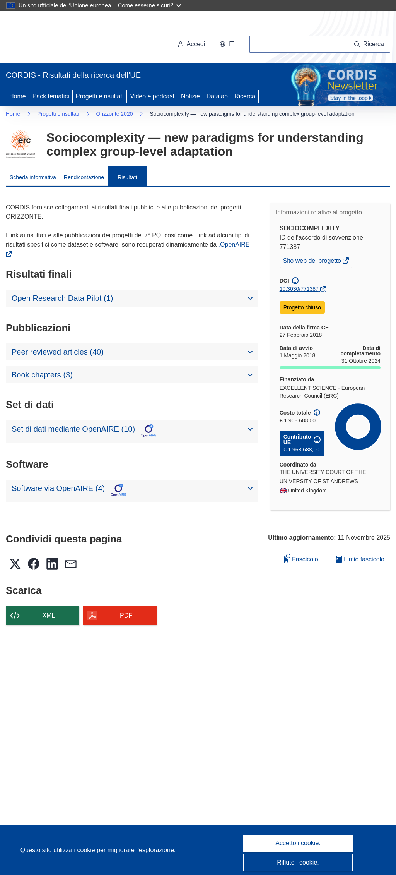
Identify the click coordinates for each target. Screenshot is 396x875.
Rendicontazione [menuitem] (84, 177)
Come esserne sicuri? (149, 5)
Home (17, 96)
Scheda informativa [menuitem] (33, 177)
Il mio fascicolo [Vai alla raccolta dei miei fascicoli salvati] (360, 559)
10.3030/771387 (299, 289)
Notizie (190, 96)
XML (49, 615)
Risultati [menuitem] (127, 177)
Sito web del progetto (313, 262)
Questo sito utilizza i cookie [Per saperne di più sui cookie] (58, 850)
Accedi (191, 44)
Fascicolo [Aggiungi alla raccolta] (301, 558)
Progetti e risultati (100, 96)
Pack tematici (50, 96)
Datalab (217, 96)
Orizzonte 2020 (114, 114)
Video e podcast (152, 96)
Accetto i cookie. (298, 843)
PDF (126, 615)
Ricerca (244, 96)
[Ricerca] (369, 44)
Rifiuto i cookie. (298, 862)
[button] (226, 44)
